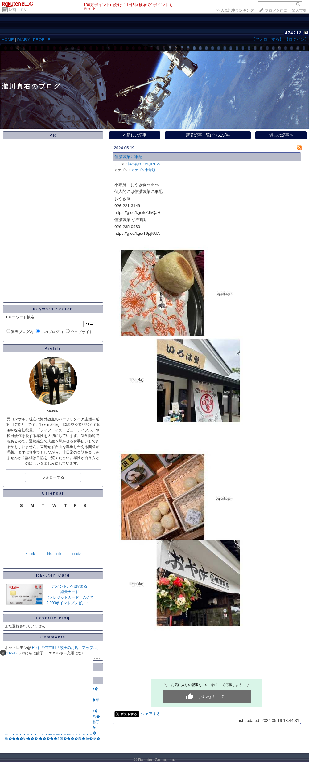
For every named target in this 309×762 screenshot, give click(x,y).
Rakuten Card (53, 575)
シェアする (151, 713)
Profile (52, 348)
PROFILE (42, 39)
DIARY (23, 39)
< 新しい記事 (135, 135)
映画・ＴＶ (18, 10)
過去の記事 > (281, 135)
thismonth (53, 554)
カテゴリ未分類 (143, 170)
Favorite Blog (53, 618)
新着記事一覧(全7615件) (208, 135)
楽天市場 (299, 10)
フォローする (53, 477)
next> (76, 554)
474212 (293, 33)
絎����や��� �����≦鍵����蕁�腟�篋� (52, 738)
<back (30, 554)
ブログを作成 (276, 10)
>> (235, 10)
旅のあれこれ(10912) (144, 164)
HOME (8, 39)
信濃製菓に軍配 (128, 156)
